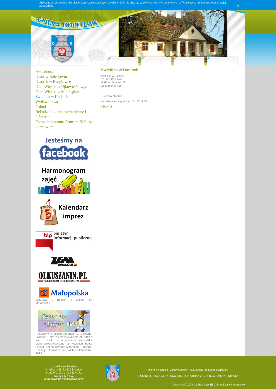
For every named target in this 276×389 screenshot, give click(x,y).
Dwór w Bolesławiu (51, 76)
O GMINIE (143, 375)
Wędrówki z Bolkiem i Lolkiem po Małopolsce (64, 296)
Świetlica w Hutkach (52, 97)
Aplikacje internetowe (232, 384)
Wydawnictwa (47, 102)
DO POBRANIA (193, 375)
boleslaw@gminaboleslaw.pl (67, 378)
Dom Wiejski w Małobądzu (57, 92)
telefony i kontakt (158, 369)
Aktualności (45, 71)
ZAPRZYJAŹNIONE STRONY (221, 375)
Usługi (41, 107)
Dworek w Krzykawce (53, 81)
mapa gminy (196, 369)
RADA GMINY (160, 375)
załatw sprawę (178, 369)
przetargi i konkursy (216, 369)
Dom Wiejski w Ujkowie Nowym (62, 86)
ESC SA (215, 384)
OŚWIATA (176, 375)
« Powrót (106, 106)
